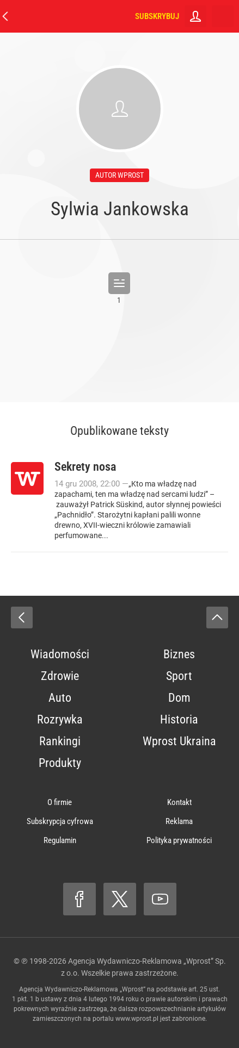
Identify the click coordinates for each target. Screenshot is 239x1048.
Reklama (179, 821)
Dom (179, 697)
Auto (59, 697)
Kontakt (179, 802)
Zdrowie (60, 676)
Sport (179, 676)
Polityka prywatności (179, 840)
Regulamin (60, 840)
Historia (179, 719)
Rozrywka (60, 719)
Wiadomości (59, 654)
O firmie (59, 802)
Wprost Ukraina (179, 741)
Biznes (179, 654)
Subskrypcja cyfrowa (60, 821)
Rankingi (60, 741)
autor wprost (119, 175)
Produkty (60, 763)
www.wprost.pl (136, 1018)
